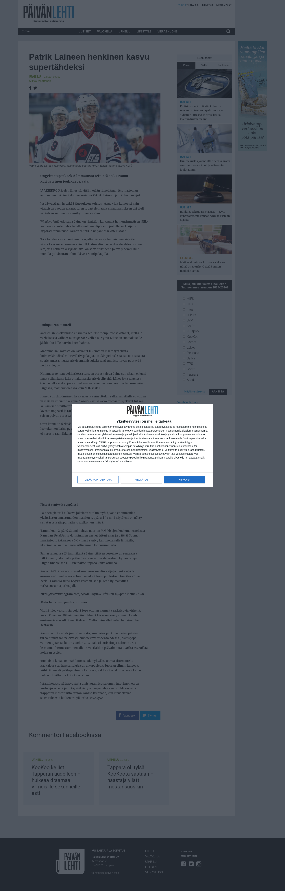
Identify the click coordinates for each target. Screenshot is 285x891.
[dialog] (142, 445)
